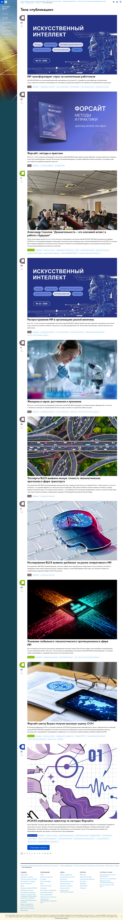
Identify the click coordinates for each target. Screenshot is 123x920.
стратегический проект (103, 838)
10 (45, 853)
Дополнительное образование (48, 890)
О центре (5, 14)
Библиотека (83, 874)
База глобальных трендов (6, 22)
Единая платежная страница (27, 908)
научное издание (32, 838)
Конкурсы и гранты (64, 888)
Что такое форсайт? (5, 18)
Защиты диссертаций (65, 883)
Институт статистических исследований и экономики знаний (39, 335)
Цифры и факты (24, 874)
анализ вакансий (74, 87)
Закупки (22, 885)
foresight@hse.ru (10, 70)
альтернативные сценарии (87, 250)
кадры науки (73, 411)
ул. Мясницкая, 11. (7, 63)
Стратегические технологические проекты (84, 838)
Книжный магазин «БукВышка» (87, 879)
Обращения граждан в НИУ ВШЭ (28, 888)
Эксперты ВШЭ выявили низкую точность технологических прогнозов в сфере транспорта (64, 479)
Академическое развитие (66, 885)
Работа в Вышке (24, 910)
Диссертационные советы (66, 881)
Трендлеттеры (6, 27)
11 (47, 853)
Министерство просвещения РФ (108, 878)
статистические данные (62, 87)
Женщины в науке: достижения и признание (54, 401)
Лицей (42, 874)
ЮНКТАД (60, 739)
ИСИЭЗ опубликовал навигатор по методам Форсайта (60, 821)
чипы (76, 657)
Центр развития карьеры (46, 892)
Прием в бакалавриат (45, 881)
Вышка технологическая (102, 250)
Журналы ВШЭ (83, 885)
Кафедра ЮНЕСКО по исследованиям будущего (49, 841)
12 (50, 853)
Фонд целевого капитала (26, 890)
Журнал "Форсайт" (7, 31)
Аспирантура (43, 888)
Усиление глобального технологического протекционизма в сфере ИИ (67, 642)
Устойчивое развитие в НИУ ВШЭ (28, 879)
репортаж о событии (49, 250)
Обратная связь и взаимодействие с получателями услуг (48, 900)
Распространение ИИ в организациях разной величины (60, 319)
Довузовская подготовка (46, 877)
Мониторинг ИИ (6, 34)
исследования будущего (46, 165)
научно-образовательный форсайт (96, 736)
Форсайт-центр (52, 739)
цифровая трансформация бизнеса (95, 332)
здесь (94, 915)
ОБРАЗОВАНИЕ (45, 872)
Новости (117, 865)
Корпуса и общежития (26, 883)
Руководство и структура (26, 877)
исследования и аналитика (47, 87)
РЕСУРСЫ (83, 872)
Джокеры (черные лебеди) (35, 253)
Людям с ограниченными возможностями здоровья (26, 904)
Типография (83, 881)
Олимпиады (43, 879)
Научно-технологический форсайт (37, 739)
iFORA (77, 250)
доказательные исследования (51, 253)
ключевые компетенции (102, 87)
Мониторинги (63, 879)
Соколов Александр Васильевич (7, 51)
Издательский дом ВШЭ (85, 877)
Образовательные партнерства (48, 897)
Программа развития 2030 (65, 838)
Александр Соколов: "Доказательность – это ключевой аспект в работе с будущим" (66, 233)
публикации (36, 87)
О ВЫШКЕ (23, 872)
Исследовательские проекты (67, 877)
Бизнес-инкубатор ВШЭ (46, 894)
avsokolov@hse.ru (9, 55)
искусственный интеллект (87, 87)
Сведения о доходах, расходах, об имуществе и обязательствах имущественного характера (28, 896)
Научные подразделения (66, 865)
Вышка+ (42, 883)
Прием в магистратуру (45, 885)
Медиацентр (83, 883)
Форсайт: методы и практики (45, 153)
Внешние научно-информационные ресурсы (67, 891)
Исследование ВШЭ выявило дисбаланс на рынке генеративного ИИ (69, 562)
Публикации (5, 42)
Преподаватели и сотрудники (27, 881)
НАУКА (62, 872)
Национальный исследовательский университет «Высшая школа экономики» (39, 865)
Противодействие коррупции (27, 892)
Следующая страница (38, 847)
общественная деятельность (66, 835)
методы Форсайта (59, 165)
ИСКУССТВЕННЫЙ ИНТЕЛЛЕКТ (69, 253)
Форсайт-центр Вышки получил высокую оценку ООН (60, 723)
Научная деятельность (6, 38)
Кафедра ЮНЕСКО (80, 736)
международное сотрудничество (65, 250)
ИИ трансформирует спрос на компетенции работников (61, 76)
